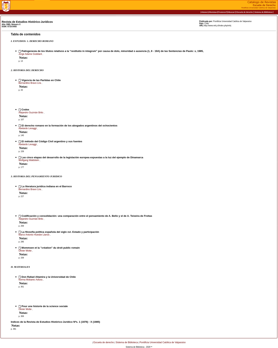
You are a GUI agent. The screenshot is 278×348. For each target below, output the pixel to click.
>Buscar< (231, 12)
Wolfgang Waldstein (29, 160)
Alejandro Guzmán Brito (31, 112)
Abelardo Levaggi (28, 128)
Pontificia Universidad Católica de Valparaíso (163, 342)
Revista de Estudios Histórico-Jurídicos (27, 21)
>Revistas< (213, 12)
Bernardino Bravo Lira (30, 83)
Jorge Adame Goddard (30, 54)
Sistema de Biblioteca (263, 12)
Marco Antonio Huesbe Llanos (34, 234)
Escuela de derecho (244, 12)
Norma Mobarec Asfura (31, 279)
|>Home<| (204, 12)
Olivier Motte (25, 250)
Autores (222, 12)
